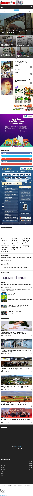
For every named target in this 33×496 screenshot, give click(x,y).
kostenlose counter (3, 495)
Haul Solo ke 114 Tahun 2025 (14, 311)
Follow (29, 161)
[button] (31, 7)
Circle (30, 158)
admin (2, 34)
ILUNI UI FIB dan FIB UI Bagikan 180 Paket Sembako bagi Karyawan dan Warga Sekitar (16, 369)
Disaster (2, 477)
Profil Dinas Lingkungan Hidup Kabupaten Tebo (18, 293)
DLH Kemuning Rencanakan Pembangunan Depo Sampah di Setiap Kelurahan (18, 306)
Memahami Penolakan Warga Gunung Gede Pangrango (27, 242)
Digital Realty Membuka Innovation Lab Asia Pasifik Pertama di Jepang (16, 351)
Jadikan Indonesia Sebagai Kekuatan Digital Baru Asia (15, 420)
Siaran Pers (3, 282)
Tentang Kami (10, 485)
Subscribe (29, 164)
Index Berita (4, 485)
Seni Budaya (3, 469)
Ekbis (2, 475)
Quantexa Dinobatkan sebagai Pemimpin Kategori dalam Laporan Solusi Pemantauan (16, 285)
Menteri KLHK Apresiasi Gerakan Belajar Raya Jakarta (23, 70)
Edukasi (2, 29)
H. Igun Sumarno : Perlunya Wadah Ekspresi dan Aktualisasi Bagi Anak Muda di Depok (6, 244)
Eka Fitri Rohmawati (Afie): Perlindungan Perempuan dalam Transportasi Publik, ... (16, 11)
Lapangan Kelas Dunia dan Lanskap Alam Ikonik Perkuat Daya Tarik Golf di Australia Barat (15, 403)
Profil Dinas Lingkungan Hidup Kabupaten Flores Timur (20, 299)
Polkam (2, 463)
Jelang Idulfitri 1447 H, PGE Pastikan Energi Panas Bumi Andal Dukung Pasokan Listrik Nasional (15, 387)
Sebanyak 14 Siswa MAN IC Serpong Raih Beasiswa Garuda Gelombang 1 (22, 63)
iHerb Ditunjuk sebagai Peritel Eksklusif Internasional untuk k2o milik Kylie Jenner (13, 332)
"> (16, 436)
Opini (16, 81)
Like (30, 153)
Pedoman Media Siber (27, 485)
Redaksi (15, 485)
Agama (2, 473)
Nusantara (2, 461)
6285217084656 (18, 446)
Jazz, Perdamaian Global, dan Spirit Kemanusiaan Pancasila (23, 79)
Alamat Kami (20, 485)
